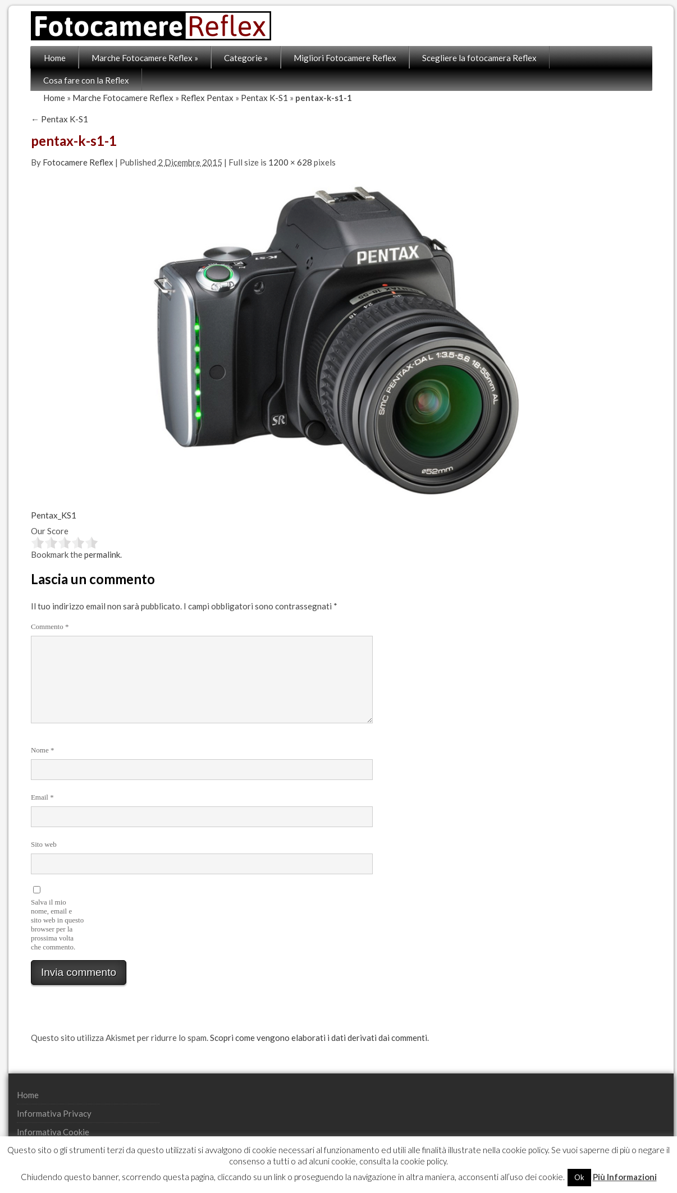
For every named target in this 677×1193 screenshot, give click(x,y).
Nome (43, 750)
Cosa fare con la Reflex (87, 80)
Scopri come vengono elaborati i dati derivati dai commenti (319, 1038)
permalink (103, 554)
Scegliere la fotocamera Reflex (480, 58)
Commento (50, 626)
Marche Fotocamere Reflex (145, 58)
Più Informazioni (625, 1177)
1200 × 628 (291, 162)
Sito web (44, 844)
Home (55, 58)
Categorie (246, 58)
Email (42, 797)
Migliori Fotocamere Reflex (345, 58)
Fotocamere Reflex (78, 162)
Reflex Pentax (207, 98)
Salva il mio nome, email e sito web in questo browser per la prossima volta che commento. (57, 924)
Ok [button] (579, 1177)
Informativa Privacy (54, 1113)
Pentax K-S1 (265, 98)
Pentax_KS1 (54, 515)
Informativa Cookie (53, 1132)
